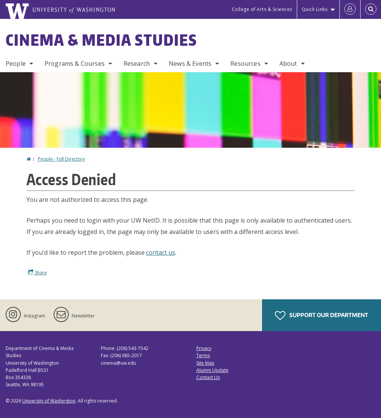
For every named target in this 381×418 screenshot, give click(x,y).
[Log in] (350, 9)
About (288, 63)
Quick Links (315, 9)
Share (37, 272)
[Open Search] (371, 9)
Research (136, 63)
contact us (160, 252)
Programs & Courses (75, 63)
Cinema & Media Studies (101, 40)
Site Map (205, 363)
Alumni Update (212, 370)
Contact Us (208, 377)
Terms (203, 355)
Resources (245, 63)
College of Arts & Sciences (262, 9)
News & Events (190, 63)
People (16, 63)
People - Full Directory (61, 159)
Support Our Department (321, 315)
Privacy (203, 348)
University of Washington (49, 401)
